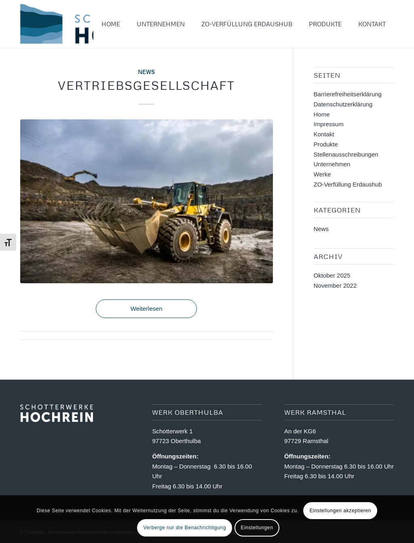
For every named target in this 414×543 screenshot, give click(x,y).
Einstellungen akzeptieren (340, 510)
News (146, 71)
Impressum (329, 124)
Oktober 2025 (332, 275)
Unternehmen (332, 164)
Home (322, 114)
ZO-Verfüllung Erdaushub (348, 184)
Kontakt (324, 134)
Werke (322, 174)
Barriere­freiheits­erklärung (348, 94)
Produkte (326, 144)
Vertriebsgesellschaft (146, 85)
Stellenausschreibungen (346, 154)
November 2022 (335, 285)
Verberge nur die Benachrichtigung (185, 527)
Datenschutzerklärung (343, 104)
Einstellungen (257, 527)
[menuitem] (110, 24)
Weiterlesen (147, 308)
